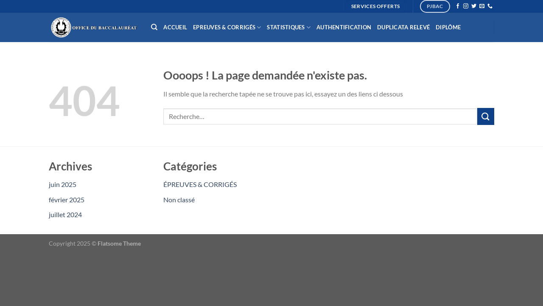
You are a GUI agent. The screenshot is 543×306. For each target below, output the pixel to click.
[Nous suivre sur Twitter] (473, 6)
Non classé (179, 200)
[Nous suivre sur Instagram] (465, 6)
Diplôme (448, 27)
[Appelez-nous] (490, 6)
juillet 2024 (65, 214)
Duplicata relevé (403, 27)
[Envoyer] (485, 116)
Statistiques (289, 27)
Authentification (343, 27)
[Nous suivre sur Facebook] (457, 6)
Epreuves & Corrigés (227, 27)
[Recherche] (154, 27)
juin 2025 (62, 184)
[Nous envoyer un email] (481, 6)
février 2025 (66, 200)
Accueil (175, 27)
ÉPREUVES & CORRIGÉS (200, 184)
